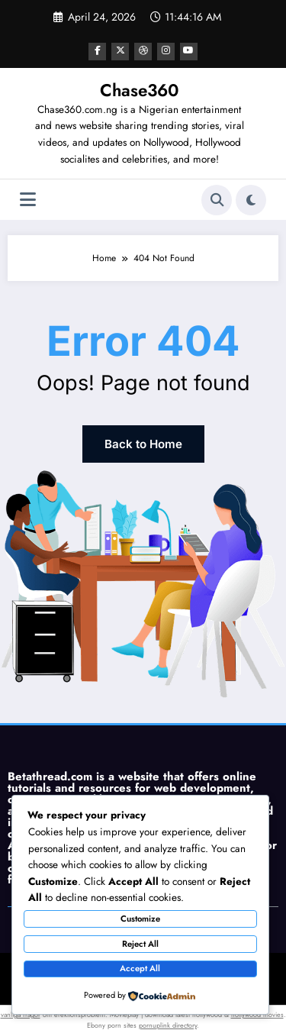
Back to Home (143, 441)
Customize (140, 918)
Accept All (140, 968)
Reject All (140, 944)
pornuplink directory (168, 1020)
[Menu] (28, 198)
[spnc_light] (251, 197)
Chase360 (139, 88)
